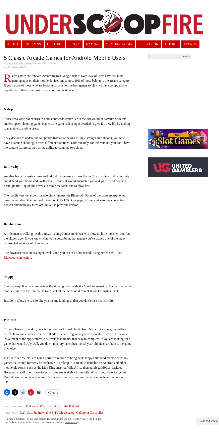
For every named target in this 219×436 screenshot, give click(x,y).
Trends (190, 44)
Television (148, 44)
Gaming (93, 44)
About (13, 44)
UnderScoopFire (104, 27)
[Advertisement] (181, 94)
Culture (55, 44)
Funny (74, 44)
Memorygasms (119, 44)
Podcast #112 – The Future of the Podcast (52, 406)
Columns (33, 44)
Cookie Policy (71, 422)
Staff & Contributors (20, 63)
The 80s (171, 44)
